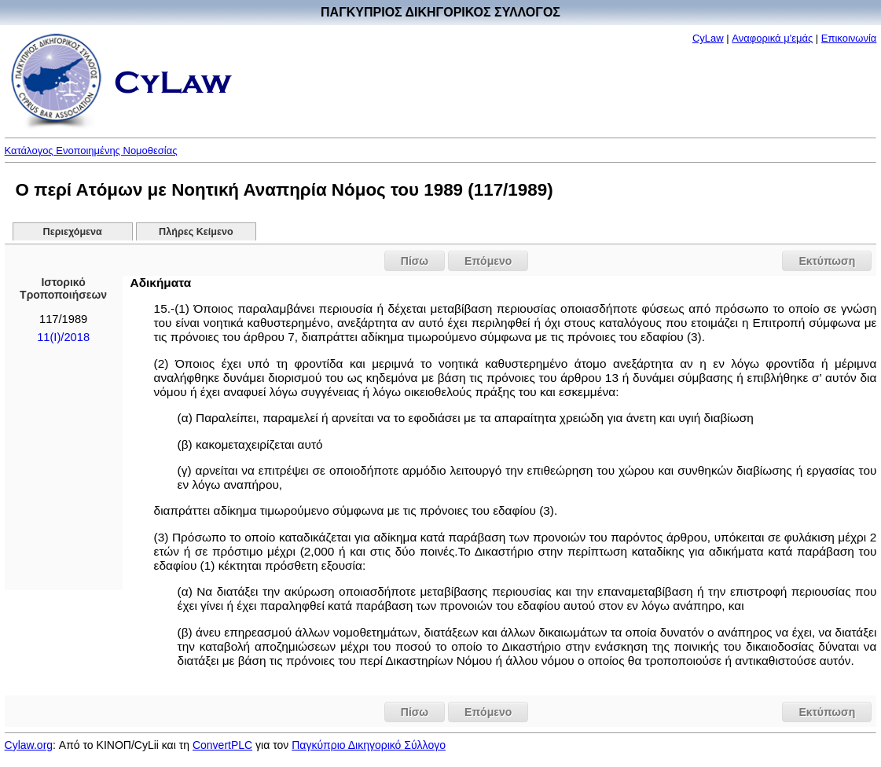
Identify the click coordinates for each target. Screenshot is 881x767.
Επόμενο (488, 261)
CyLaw (708, 38)
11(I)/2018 (63, 337)
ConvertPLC (222, 745)
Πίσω (414, 261)
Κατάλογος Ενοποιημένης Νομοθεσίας (91, 150)
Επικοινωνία (849, 38)
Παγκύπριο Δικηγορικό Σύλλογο (369, 745)
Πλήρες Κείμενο (196, 231)
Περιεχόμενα (72, 231)
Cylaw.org (29, 745)
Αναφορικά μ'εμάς (772, 38)
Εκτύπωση (826, 261)
